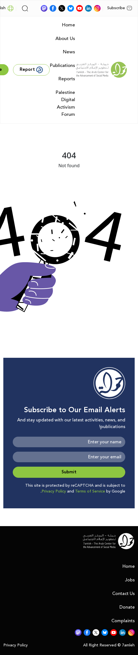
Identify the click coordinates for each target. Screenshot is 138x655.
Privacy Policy (54, 491)
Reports (66, 78)
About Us (65, 38)
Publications (62, 65)
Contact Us (123, 593)
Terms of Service (90, 491)
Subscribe (119, 8)
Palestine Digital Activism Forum (65, 103)
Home (68, 25)
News (69, 52)
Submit (69, 472)
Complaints (123, 621)
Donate (127, 607)
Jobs (130, 580)
